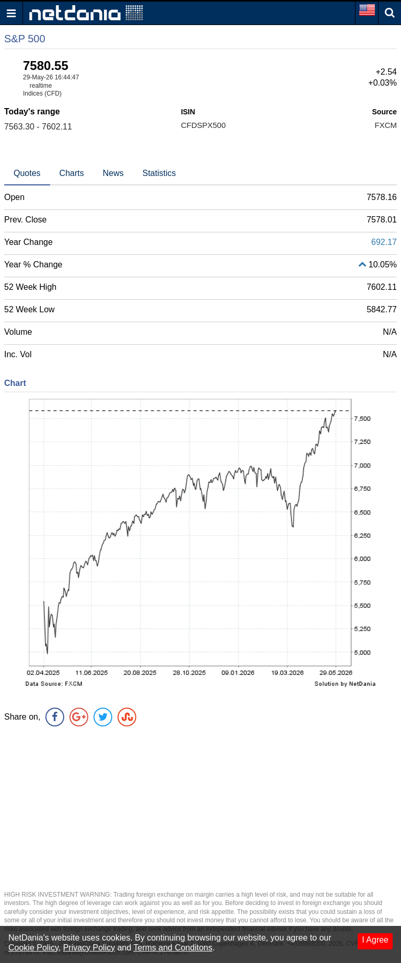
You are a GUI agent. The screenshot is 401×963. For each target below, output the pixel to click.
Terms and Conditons (173, 947)
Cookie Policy (33, 947)
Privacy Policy (89, 947)
